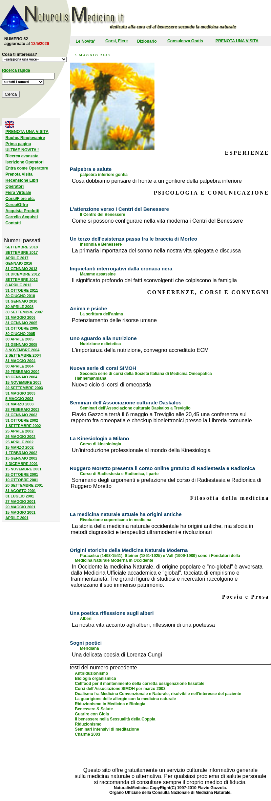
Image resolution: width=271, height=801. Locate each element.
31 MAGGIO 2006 (20, 317)
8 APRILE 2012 (18, 285)
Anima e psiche (88, 308)
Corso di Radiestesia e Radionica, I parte (119, 473)
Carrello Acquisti (21, 217)
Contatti (13, 223)
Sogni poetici (86, 643)
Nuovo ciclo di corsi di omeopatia (111, 384)
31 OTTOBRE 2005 (21, 328)
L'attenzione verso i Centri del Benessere (119, 209)
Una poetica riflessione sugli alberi (112, 613)
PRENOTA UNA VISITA (236, 41)
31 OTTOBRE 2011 (21, 290)
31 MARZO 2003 (19, 404)
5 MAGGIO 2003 (19, 399)
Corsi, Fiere (116, 41)
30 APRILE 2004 (19, 366)
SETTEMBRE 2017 (21, 252)
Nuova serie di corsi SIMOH (103, 368)
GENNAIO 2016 (18, 263)
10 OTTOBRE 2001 (21, 480)
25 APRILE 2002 (19, 431)
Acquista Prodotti (22, 210)
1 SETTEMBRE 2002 (23, 426)
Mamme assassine (98, 274)
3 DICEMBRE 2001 (21, 464)
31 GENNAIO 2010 (21, 301)
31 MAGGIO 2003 (20, 393)
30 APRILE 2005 (19, 339)
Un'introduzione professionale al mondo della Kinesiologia (141, 450)
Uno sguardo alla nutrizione (103, 338)
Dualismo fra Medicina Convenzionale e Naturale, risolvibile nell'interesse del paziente (158, 693)
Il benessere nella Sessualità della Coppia (115, 719)
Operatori (14, 186)
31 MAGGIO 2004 (20, 361)
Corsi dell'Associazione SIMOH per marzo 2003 (120, 688)
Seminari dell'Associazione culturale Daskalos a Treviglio (135, 408)
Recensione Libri (21, 180)
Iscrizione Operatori (24, 162)
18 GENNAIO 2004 (21, 377)
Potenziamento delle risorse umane (114, 320)
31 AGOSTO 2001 (20, 491)
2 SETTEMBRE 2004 (23, 355)
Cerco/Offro (16, 204)
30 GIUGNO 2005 (20, 334)
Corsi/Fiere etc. (20, 198)
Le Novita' (85, 41)
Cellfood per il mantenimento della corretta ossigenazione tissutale (139, 683)
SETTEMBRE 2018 (21, 247)
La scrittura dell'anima (101, 314)
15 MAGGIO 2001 (20, 512)
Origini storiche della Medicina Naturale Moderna (129, 550)
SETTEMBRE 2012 (21, 279)
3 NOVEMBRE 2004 (22, 350)
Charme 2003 (87, 734)
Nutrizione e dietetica (100, 343)
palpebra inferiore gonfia (104, 174)
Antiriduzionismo (91, 673)
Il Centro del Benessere (102, 214)
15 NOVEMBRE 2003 (23, 382)
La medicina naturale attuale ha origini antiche (126, 514)
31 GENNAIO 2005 (21, 323)
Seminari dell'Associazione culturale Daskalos (126, 402)
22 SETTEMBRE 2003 (24, 388)
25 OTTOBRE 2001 (21, 474)
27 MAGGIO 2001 (20, 501)
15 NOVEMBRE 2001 (23, 469)
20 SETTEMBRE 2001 (24, 485)
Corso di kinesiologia (100, 444)
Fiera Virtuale (18, 192)
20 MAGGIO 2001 (20, 507)
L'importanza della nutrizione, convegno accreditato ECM (140, 350)
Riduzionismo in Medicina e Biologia (110, 704)
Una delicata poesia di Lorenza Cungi (117, 655)
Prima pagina (18, 143)
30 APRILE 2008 (19, 307)
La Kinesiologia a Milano (99, 438)
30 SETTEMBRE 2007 (24, 312)
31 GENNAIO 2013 (21, 269)
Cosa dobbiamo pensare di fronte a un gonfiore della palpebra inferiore (157, 181)
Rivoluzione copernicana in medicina (115, 519)
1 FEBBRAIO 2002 (21, 453)
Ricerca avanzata (21, 156)
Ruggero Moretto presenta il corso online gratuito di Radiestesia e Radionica (162, 468)
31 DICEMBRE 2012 (22, 274)
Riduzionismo (88, 724)
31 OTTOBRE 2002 (21, 420)
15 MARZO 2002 (19, 447)
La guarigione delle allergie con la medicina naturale (125, 698)
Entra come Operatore (26, 168)
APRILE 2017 (16, 258)
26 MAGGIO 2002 (20, 437)
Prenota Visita (19, 174)
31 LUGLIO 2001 (19, 496)
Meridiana (89, 648)
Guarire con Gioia (92, 714)
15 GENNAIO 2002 (21, 458)
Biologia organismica (95, 678)
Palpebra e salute (90, 169)
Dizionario (147, 41)
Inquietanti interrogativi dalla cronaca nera (121, 268)
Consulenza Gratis (185, 41)
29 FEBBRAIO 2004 (22, 372)
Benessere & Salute (94, 709)
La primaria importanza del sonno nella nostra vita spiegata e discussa (156, 250)
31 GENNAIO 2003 (21, 415)
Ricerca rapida (16, 70)
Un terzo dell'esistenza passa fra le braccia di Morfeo (133, 239)
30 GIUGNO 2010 (20, 296)
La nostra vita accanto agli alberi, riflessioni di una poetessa (143, 625)
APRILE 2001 (16, 518)
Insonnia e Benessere (101, 244)
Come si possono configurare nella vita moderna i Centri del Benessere (157, 221)
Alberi (85, 618)
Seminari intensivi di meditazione (107, 729)
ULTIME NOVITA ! (22, 150)
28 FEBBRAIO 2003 (22, 409)
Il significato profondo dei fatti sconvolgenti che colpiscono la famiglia (154, 280)
